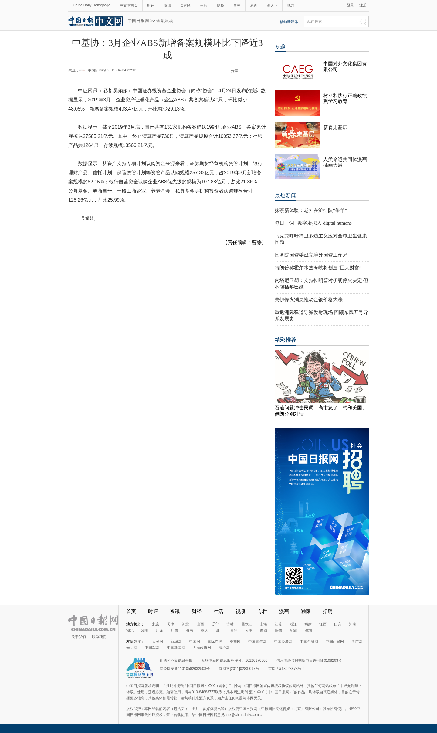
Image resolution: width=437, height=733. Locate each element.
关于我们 (78, 637)
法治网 (223, 648)
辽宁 (215, 624)
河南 (352, 624)
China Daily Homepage (91, 5)
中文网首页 (129, 5)
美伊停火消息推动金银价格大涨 (309, 299)
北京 (155, 624)
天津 (170, 624)
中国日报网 (138, 20)
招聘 (328, 611)
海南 (189, 630)
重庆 (204, 630)
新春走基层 (335, 127)
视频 (220, 5)
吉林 (230, 624)
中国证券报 (97, 70)
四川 (219, 630)
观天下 (272, 5)
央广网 (356, 641)
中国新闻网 (176, 648)
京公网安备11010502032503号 (185, 669)
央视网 (235, 641)
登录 (350, 5)
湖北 (130, 630)
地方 (290, 5)
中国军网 (152, 648)
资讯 (167, 5)
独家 (306, 611)
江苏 (278, 624)
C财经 (186, 5)
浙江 (293, 624)
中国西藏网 (335, 641)
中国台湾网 (309, 641)
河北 (185, 624)
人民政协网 (202, 648)
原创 (253, 5)
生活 (203, 5)
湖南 (144, 630)
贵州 (234, 630)
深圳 (308, 630)
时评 (150, 5)
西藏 (263, 630)
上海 (263, 624)
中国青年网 (257, 641)
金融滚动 (164, 20)
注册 (363, 5)
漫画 (284, 611)
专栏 (237, 5)
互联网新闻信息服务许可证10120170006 (234, 660)
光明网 (131, 648)
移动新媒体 (289, 22)
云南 (248, 630)
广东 (159, 630)
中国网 (194, 641)
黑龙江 (246, 624)
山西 (200, 624)
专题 (280, 46)
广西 (174, 630)
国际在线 (215, 641)
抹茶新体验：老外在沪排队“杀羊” (311, 210)
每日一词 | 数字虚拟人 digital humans (313, 223)
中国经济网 (283, 641)
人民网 (157, 641)
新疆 (293, 630)
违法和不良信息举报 (176, 660)
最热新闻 (285, 196)
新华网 (176, 641)
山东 (337, 624)
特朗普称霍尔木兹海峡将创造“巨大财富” (318, 267)
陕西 (278, 630)
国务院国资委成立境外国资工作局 (311, 254)
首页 (131, 611)
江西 (323, 624)
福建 (308, 624)
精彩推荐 (285, 340)
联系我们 (99, 637)
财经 (197, 611)
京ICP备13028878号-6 (286, 669)
